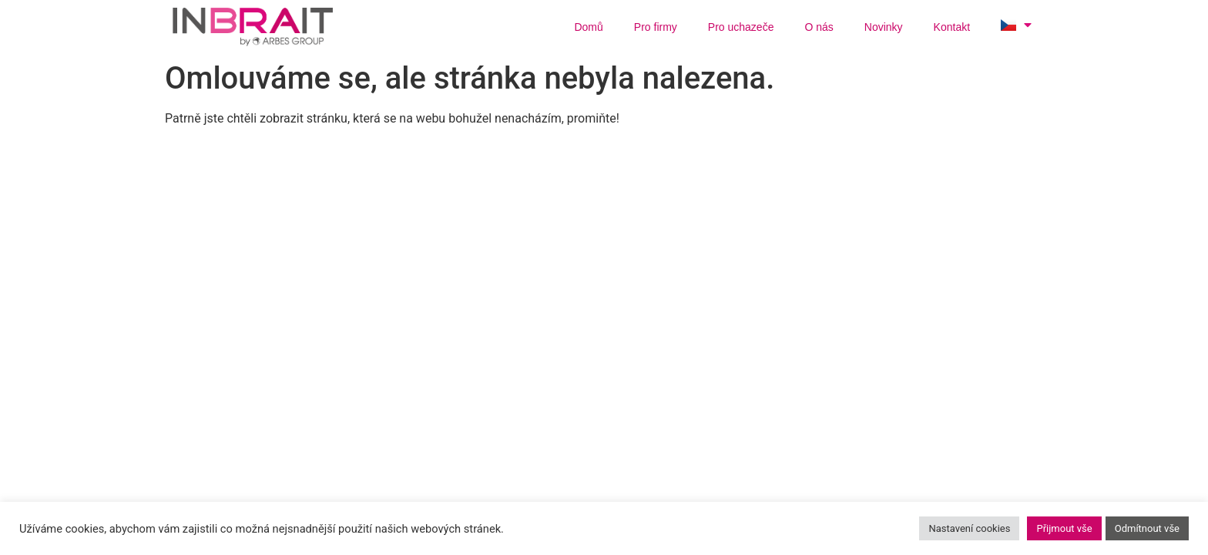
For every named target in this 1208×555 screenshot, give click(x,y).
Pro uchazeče (741, 27)
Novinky (883, 27)
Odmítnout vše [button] (1147, 528)
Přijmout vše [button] (1064, 528)
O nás (818, 27)
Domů (588, 27)
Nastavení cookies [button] (969, 528)
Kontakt (952, 27)
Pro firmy (655, 27)
